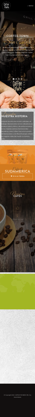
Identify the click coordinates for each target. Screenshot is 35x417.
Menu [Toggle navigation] (31, 6)
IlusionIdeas (17, 397)
